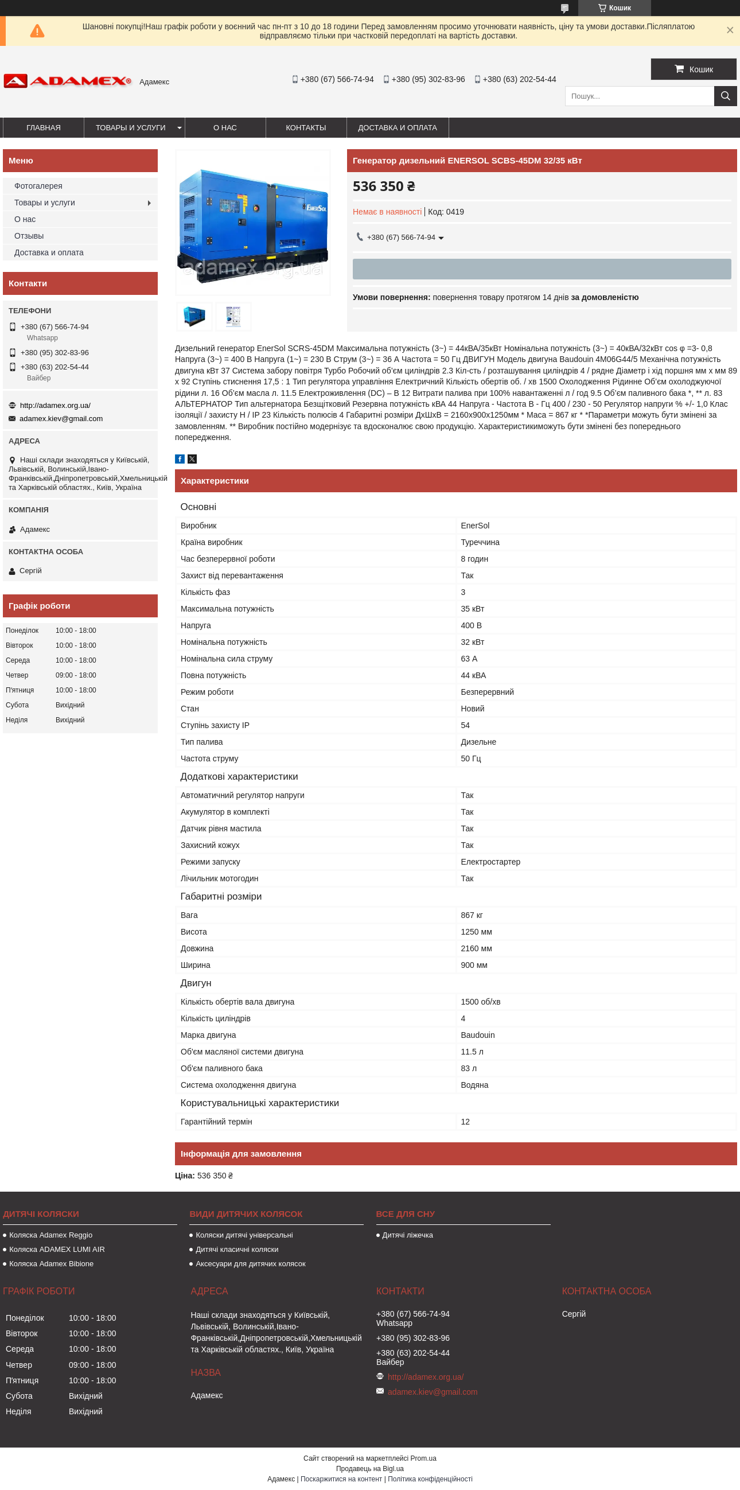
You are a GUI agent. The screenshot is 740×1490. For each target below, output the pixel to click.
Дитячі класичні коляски (237, 1249)
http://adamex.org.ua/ (55, 405)
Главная (43, 127)
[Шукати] (725, 96)
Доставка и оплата (398, 127)
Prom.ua (424, 1458)
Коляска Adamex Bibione (51, 1263)
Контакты (306, 127)
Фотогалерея (38, 185)
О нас (225, 127)
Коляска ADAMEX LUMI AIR (57, 1249)
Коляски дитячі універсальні (244, 1235)
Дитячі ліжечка (408, 1235)
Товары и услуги (131, 127)
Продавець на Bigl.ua (370, 1469)
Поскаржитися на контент (341, 1479)
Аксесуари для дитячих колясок (250, 1263)
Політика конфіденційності (430, 1479)
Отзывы (29, 235)
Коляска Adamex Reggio (50, 1235)
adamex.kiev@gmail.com (61, 418)
